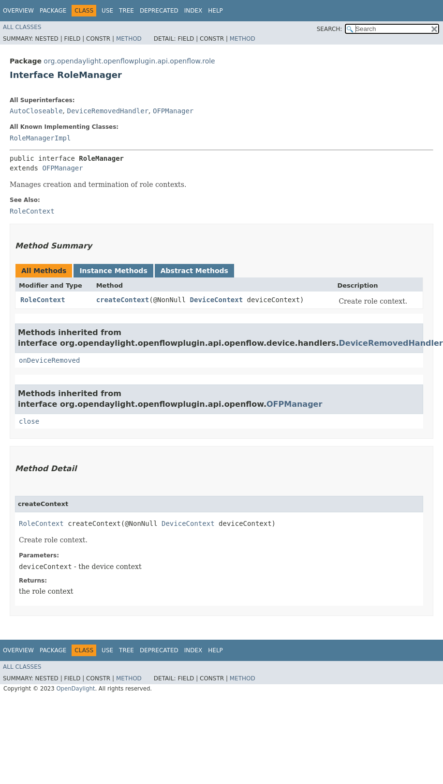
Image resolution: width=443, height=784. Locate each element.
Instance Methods (113, 271)
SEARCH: (329, 29)
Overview (18, 10)
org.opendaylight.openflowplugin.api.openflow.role (129, 61)
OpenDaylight (75, 688)
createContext (122, 300)
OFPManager (173, 111)
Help (215, 10)
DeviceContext (216, 300)
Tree (126, 10)
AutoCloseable (36, 111)
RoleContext (42, 300)
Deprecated (159, 10)
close (29, 421)
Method (129, 38)
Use (107, 10)
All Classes (22, 27)
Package (53, 10)
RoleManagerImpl (40, 138)
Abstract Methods (194, 271)
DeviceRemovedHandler (107, 111)
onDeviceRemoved (49, 360)
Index (193, 10)
